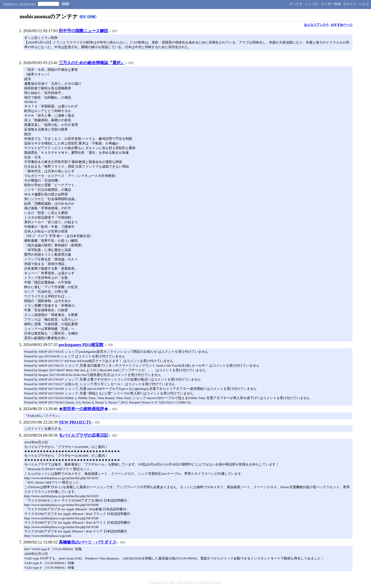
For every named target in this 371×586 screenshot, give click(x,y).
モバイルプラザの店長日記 (83, 435)
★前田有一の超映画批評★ (83, 409)
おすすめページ (341, 25)
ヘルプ (364, 4)
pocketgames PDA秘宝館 (81, 344)
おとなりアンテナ (316, 25)
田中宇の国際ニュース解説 (83, 31)
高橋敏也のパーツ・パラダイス (87, 542)
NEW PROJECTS (75, 422)
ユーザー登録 (331, 4)
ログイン (350, 4)
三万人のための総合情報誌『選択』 (92, 63)
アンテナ (296, 4)
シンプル (311, 4)
